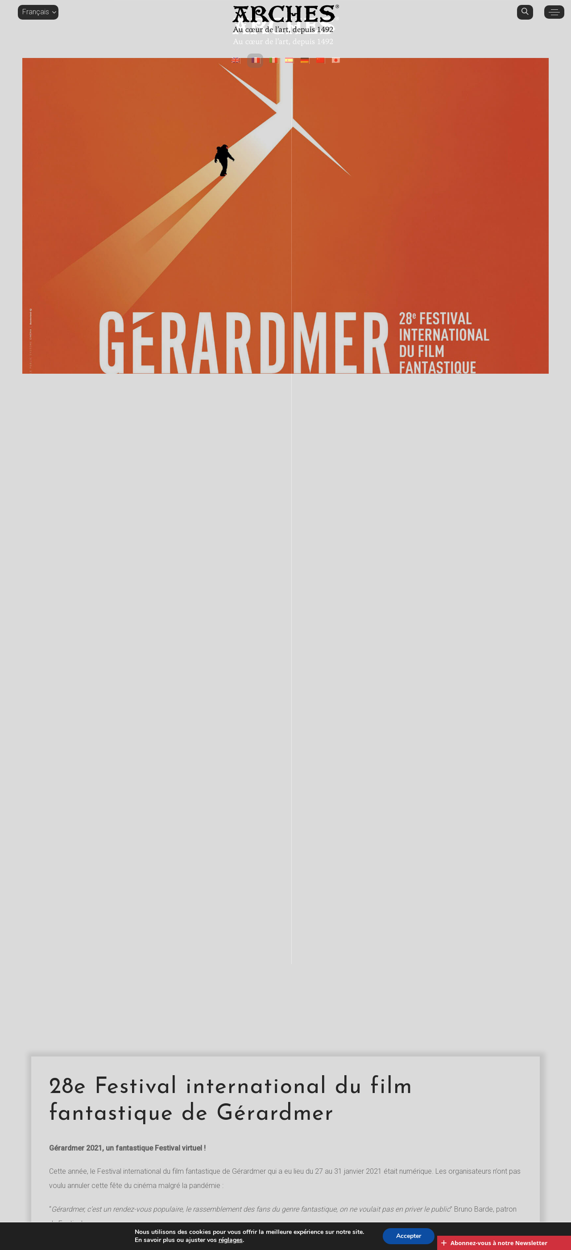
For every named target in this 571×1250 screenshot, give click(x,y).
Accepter (408, 1236)
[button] (38, 12)
